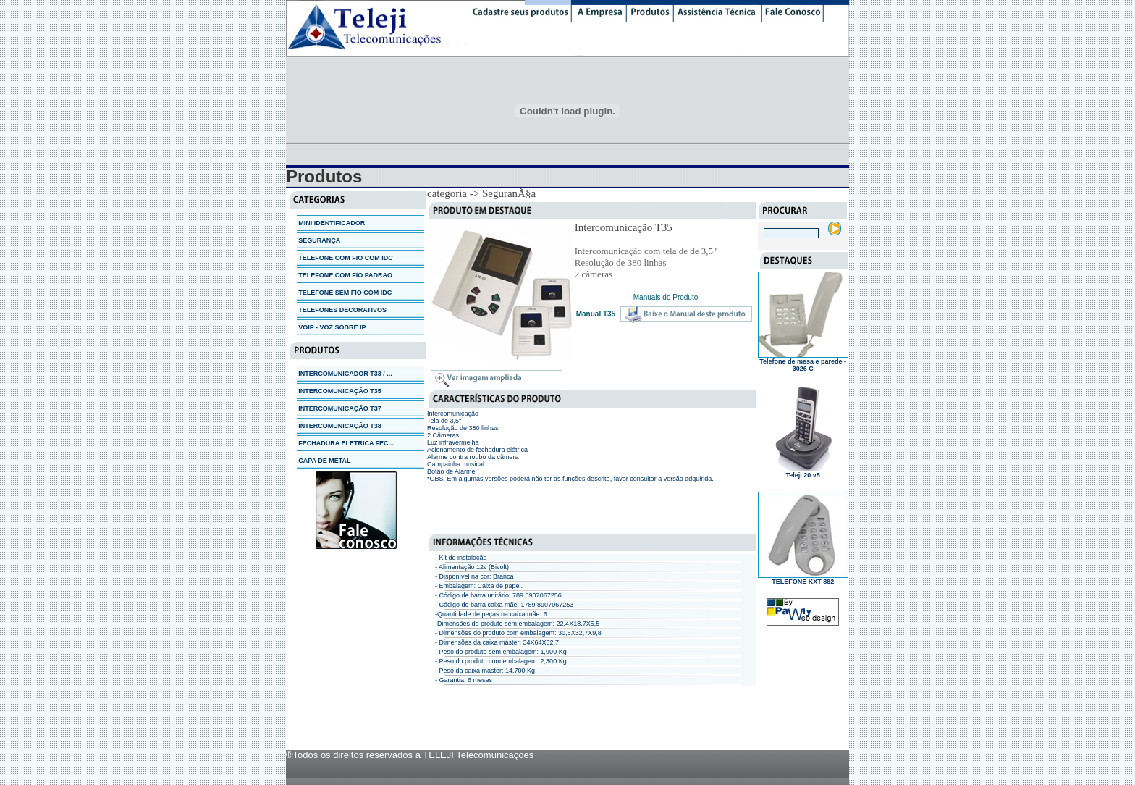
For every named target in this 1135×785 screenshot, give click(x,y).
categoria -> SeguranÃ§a (481, 193)
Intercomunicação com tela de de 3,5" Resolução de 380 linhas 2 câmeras (646, 262)
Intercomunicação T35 (623, 227)
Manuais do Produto (666, 297)
